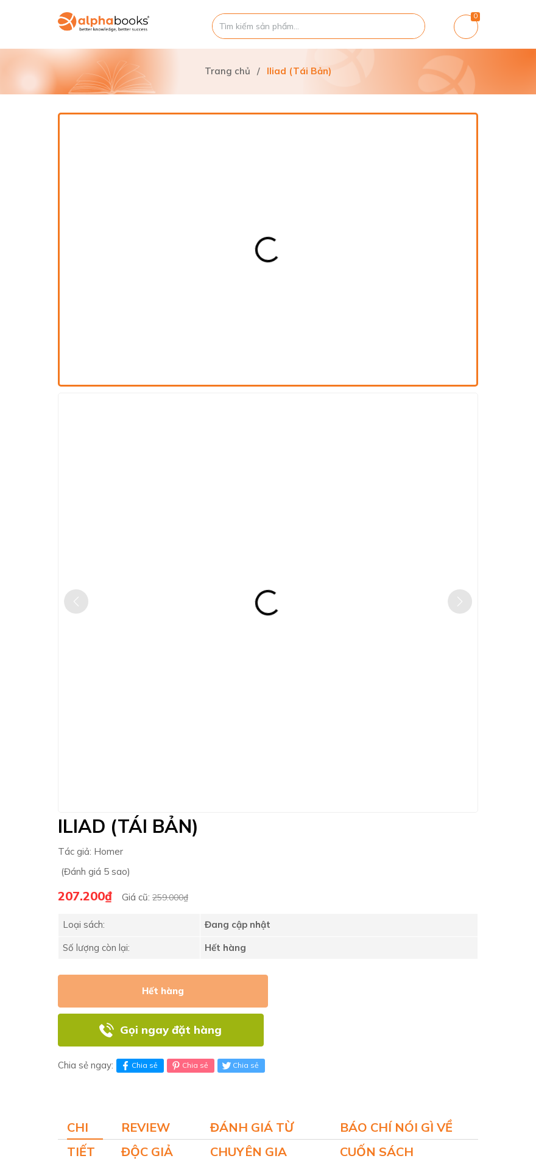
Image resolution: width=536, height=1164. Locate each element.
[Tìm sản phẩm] (319, 26)
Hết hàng (163, 991)
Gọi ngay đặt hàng (171, 1030)
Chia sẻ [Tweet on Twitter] (239, 1065)
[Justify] (410, 26)
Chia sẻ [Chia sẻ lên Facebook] (138, 1065)
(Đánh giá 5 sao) (95, 871)
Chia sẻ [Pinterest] (189, 1065)
